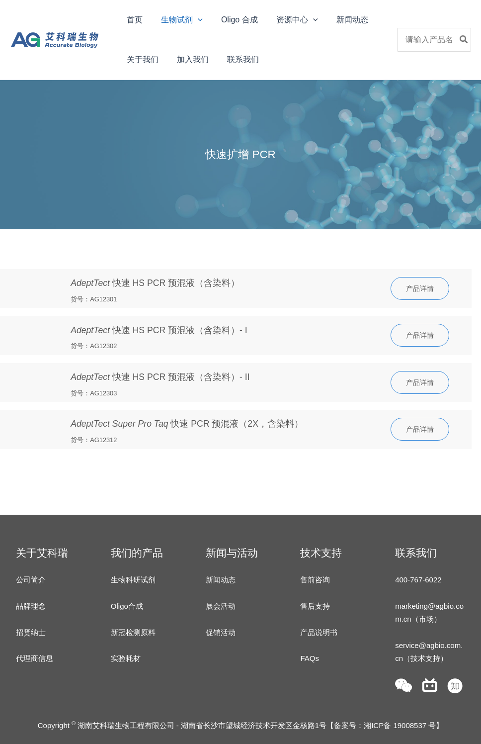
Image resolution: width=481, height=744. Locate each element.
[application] (194, 20)
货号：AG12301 (94, 299)
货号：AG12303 (94, 393)
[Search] (464, 39)
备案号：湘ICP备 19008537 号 (385, 725)
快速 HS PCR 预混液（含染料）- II (160, 377)
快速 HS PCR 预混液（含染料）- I (159, 330)
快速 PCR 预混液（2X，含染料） (187, 424)
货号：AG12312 (94, 440)
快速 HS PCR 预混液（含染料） (155, 283)
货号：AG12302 (94, 346)
